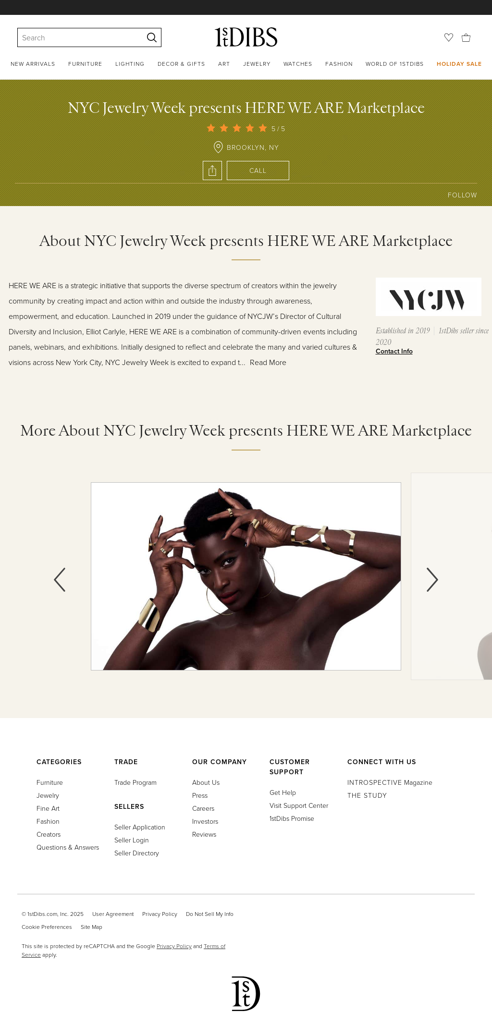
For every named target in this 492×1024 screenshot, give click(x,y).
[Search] (76, 37)
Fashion (339, 64)
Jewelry (257, 64)
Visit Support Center (299, 805)
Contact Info (394, 351)
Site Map (91, 927)
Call (258, 170)
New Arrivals (33, 64)
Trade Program (135, 782)
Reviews (204, 834)
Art (224, 64)
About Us (206, 782)
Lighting (130, 64)
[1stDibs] (246, 37)
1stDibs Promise (292, 818)
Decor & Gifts (181, 64)
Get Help (283, 792)
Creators (49, 834)
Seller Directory (136, 852)
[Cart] (466, 36)
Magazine (389, 782)
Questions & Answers (68, 847)
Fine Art (48, 808)
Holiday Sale (459, 64)
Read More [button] (268, 362)
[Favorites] (448, 37)
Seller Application (139, 826)
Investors (205, 821)
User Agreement (113, 914)
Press (200, 795)
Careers (203, 808)
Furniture (85, 64)
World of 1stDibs (395, 64)
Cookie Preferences (47, 927)
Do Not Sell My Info (210, 914)
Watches (297, 64)
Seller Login (131, 839)
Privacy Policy (159, 914)
